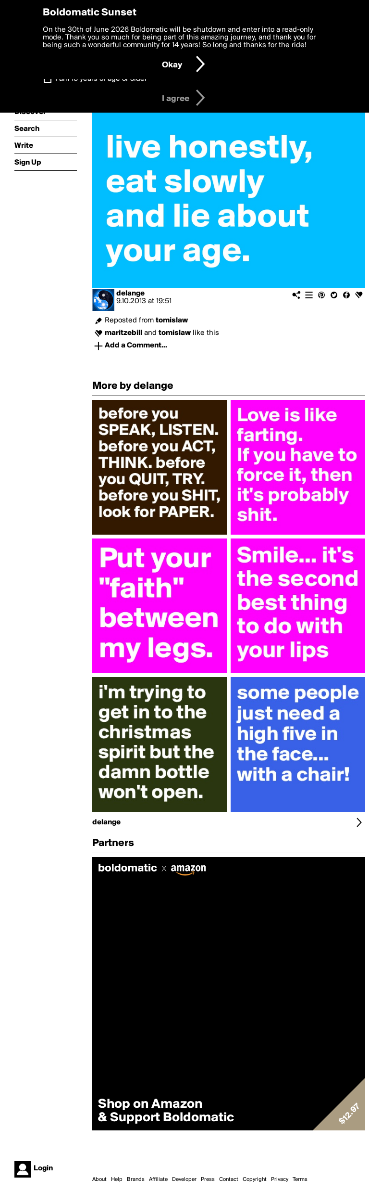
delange (130, 293)
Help (117, 1179)
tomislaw (172, 320)
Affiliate (158, 1179)
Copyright (255, 1179)
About (99, 1179)
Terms (300, 1179)
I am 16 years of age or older (101, 79)
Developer (184, 1179)
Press (208, 1179)
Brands (136, 1179)
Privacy (279, 1179)
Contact (228, 1179)
